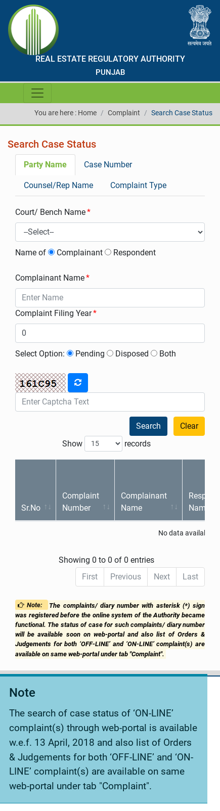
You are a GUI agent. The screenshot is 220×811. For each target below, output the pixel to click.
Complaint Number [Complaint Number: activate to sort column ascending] (80, 502)
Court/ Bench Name (50, 212)
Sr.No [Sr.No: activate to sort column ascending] (30, 508)
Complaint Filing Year (53, 313)
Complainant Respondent (102, 252)
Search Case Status (181, 113)
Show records (106, 444)
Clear (189, 426)
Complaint (124, 113)
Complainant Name (49, 278)
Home (87, 113)
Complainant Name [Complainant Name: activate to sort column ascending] (144, 502)
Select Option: (40, 353)
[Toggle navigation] (37, 93)
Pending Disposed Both (121, 353)
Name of (30, 252)
